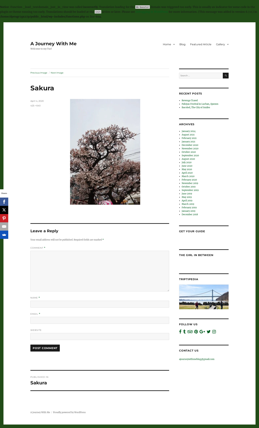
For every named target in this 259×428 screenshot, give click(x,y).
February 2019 (189, 207)
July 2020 (186, 162)
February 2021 (189, 138)
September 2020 (190, 155)
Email (35, 314)
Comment (37, 247)
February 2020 (189, 179)
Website (36, 330)
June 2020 (187, 166)
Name (35, 297)
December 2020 (190, 145)
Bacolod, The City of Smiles (196, 107)
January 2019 (188, 211)
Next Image (57, 72)
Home (167, 44)
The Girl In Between (196, 255)
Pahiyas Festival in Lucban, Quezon (200, 104)
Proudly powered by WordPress (69, 412)
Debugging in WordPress (152, 11)
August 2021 (188, 134)
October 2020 (189, 152)
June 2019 (187, 193)
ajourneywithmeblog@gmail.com (196, 359)
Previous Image (38, 72)
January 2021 (188, 141)
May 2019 (187, 197)
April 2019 (187, 200)
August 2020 (188, 159)
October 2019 (189, 186)
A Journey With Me (53, 43)
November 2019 (190, 183)
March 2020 (188, 176)
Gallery (220, 44)
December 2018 (190, 214)
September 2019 (190, 190)
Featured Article (200, 44)
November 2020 (190, 148)
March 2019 (188, 204)
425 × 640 (35, 105)
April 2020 (187, 172)
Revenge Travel (190, 100)
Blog (182, 44)
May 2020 (187, 169)
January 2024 (189, 131)
